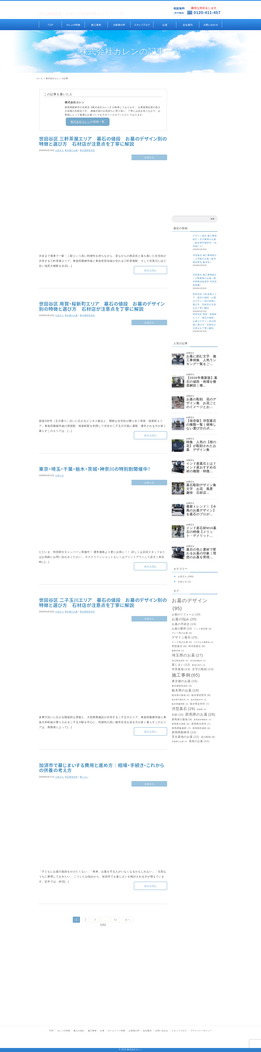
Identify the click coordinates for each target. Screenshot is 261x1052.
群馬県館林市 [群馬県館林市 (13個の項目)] (184, 732)
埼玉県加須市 (71, 777)
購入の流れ (79, 1031)
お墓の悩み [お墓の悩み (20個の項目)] (184, 619)
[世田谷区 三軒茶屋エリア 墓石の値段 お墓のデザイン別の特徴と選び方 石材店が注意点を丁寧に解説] (181, 302)
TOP (50, 24)
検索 (213, 219)
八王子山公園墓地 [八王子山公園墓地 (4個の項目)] (203, 642)
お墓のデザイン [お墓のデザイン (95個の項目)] (190, 605)
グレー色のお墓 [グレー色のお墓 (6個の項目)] (182, 633)
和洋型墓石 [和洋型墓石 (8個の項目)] (196, 646)
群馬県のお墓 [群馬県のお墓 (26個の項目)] (200, 714)
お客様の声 (119, 24)
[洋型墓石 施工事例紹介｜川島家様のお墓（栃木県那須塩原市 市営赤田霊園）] (181, 283)
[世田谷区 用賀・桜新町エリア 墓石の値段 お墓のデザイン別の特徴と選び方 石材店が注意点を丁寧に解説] (181, 322)
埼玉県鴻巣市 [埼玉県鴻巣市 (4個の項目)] (198, 660)
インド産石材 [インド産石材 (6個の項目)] (203, 629)
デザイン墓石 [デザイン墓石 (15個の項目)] (185, 637)
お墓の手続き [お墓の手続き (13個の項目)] (184, 624)
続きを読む (150, 270)
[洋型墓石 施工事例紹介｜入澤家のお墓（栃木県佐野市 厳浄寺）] (181, 263)
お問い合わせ (210, 24)
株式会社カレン (80, 121)
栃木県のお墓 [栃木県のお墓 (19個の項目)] (185, 690)
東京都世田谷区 (87, 150)
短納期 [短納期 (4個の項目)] (201, 709)
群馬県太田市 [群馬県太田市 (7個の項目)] (201, 724)
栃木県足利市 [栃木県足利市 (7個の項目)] (199, 704)
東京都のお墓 (71, 150)
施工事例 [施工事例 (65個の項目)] (186, 675)
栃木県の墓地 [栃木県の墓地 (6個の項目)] (181, 695)
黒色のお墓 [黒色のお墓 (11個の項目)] (199, 741)
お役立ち (59, 150)
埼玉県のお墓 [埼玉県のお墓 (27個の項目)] (187, 655)
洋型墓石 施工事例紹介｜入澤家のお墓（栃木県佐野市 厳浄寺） (205, 258)
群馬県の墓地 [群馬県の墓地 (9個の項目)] (182, 719)
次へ (127, 919)
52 (115, 919)
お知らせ (59, 475)
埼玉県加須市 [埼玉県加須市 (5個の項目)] (180, 660)
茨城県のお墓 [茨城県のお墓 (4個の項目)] (179, 741)
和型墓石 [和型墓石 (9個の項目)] (179, 646)
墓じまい (84, 777)
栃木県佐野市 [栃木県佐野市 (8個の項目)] (201, 695)
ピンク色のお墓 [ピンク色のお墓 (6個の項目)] (182, 642)
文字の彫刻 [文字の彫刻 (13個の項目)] (203, 669)
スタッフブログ (142, 24)
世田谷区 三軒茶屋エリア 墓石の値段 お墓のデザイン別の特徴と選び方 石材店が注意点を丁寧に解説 (205, 301)
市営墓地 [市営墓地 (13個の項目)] (181, 669)
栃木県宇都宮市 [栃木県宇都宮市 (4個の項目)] (180, 699)
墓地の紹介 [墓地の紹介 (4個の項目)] (198, 665)
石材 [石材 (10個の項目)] (178, 715)
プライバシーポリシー (201, 1031)
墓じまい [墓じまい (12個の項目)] (181, 665)
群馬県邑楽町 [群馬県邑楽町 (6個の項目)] (202, 728)
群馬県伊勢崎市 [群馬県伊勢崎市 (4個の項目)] (202, 719)
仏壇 (164, 24)
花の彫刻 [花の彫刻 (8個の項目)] (208, 737)
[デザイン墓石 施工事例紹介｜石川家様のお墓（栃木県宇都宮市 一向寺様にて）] (181, 244)
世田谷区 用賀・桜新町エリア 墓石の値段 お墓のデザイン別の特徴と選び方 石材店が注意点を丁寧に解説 (205, 321)
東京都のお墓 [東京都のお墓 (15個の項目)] (185, 681)
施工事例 (96, 24)
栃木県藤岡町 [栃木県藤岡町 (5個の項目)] (180, 704)
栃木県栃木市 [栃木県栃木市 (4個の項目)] (198, 699)
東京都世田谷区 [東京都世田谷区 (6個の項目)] (182, 686)
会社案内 (188, 24)
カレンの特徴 (73, 24)
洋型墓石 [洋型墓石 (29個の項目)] (183, 709)
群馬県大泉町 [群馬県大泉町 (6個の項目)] (181, 724)
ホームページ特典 (116, 1031)
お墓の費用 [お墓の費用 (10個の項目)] (182, 629)
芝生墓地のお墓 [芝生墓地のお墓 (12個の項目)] (185, 737)
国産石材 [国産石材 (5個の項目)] (178, 650)
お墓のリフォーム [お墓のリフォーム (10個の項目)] (186, 614)
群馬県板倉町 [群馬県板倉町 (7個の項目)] (181, 728)
